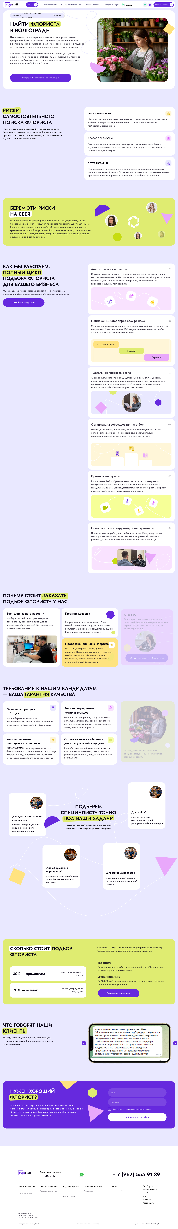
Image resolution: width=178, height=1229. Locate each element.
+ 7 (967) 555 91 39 (136, 1174)
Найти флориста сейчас (137, 1117)
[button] (163, 4)
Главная (15, 15)
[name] (137, 1092)
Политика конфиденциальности (88, 1224)
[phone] (137, 1102)
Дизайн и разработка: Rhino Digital (147, 1224)
